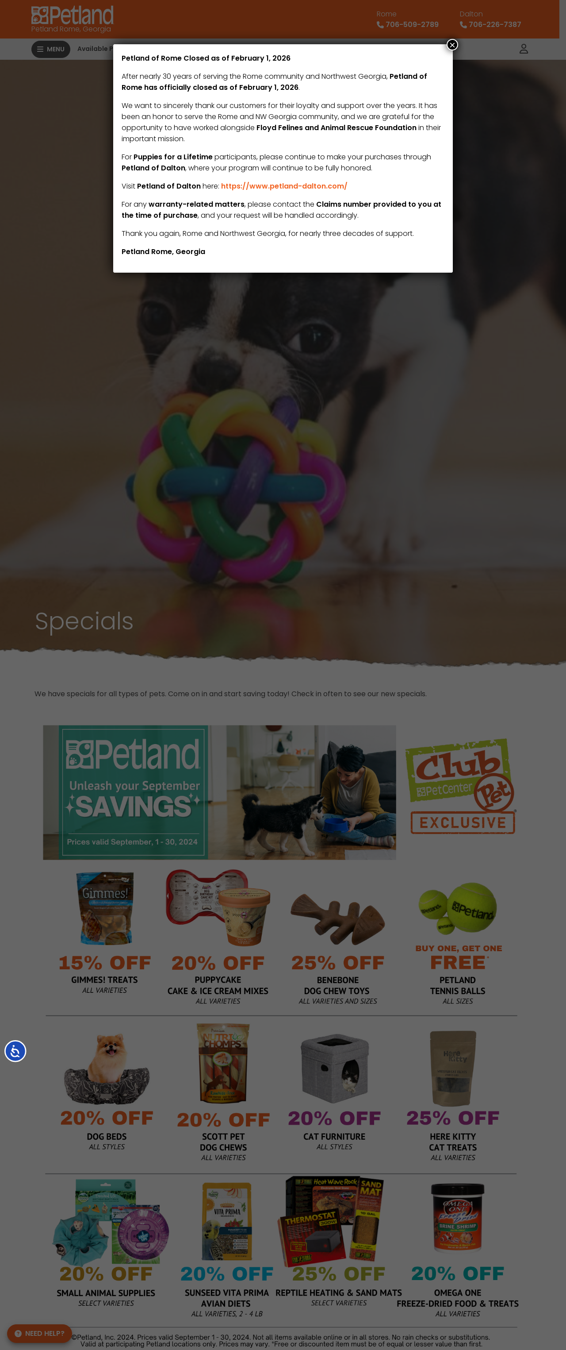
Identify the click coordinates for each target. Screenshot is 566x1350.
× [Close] (452, 44)
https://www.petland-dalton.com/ (284, 186)
